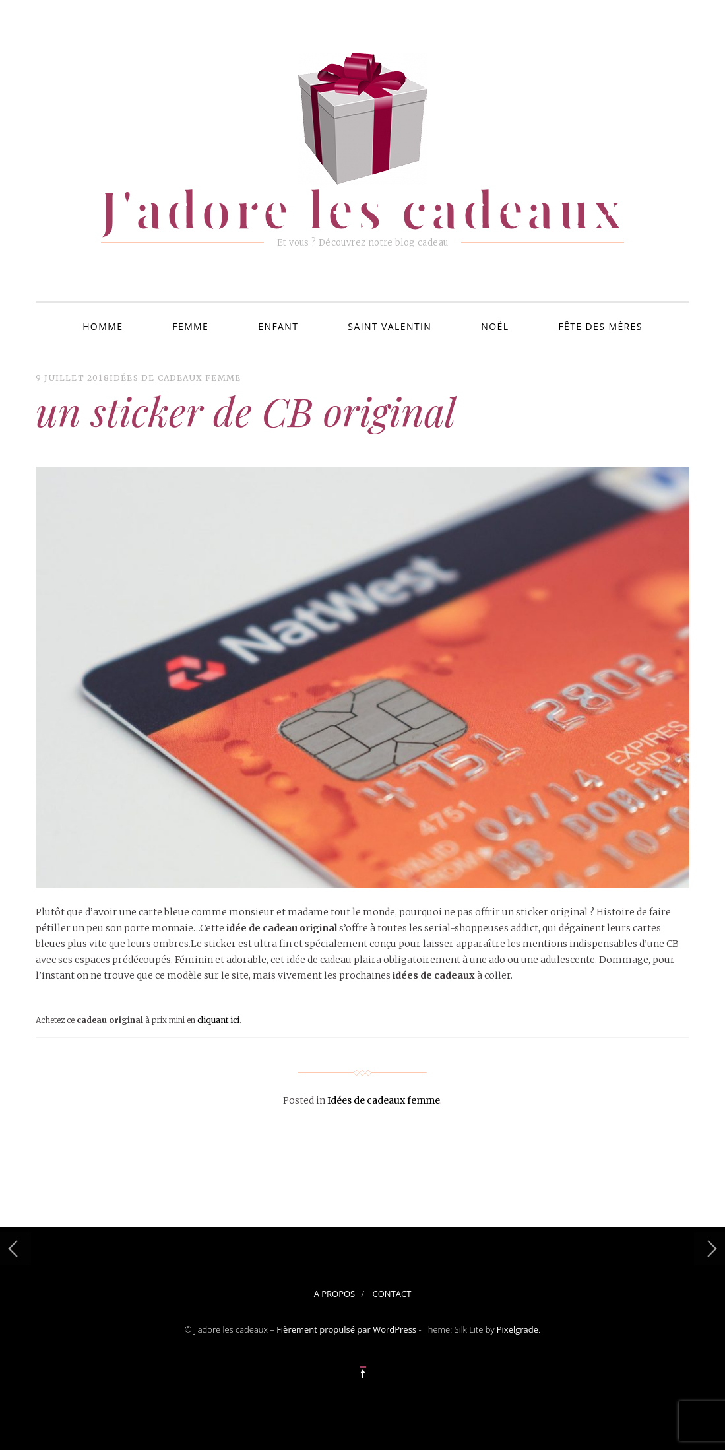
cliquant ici (218, 1020)
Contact (392, 1294)
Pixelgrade (517, 1329)
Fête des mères (600, 326)
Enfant (278, 326)
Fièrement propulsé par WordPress (346, 1329)
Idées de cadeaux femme (175, 378)
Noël (495, 326)
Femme (190, 326)
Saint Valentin (389, 326)
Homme (102, 326)
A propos (335, 1294)
